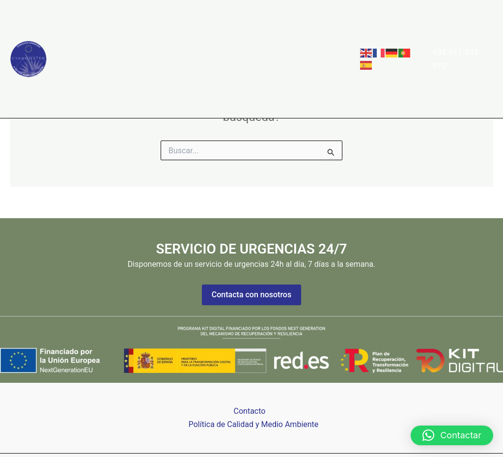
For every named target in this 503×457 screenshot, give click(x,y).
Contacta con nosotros (251, 294)
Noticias (287, 29)
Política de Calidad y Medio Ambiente (254, 424)
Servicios (191, 29)
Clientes (241, 29)
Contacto (80, 88)
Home (75, 29)
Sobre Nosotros (128, 29)
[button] (205, 29)
